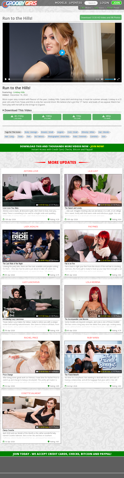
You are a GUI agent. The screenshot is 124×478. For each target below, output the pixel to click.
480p (107, 117)
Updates (75, 2)
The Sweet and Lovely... (74, 208)
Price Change (8, 375)
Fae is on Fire (70, 263)
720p (77, 117)
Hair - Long (9, 136)
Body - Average (31, 132)
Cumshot (94, 136)
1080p (47, 117)
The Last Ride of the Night (13, 263)
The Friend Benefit (72, 375)
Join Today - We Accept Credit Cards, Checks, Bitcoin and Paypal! (62, 454)
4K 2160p (17, 117)
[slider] (51, 79)
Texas (20, 136)
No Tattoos (39, 136)
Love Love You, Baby (11, 208)
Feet (28, 136)
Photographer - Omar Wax (58, 136)
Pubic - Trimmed (79, 136)
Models (61, 2)
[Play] (6, 79)
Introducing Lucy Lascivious (13, 319)
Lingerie (60, 132)
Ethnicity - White (88, 132)
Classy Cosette (8, 430)
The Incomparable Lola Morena (76, 319)
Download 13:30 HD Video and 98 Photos (100, 17)
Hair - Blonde (104, 132)
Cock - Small (72, 132)
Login (104, 2)
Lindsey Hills (19, 92)
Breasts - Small (47, 132)
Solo (103, 136)
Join (116, 2)
